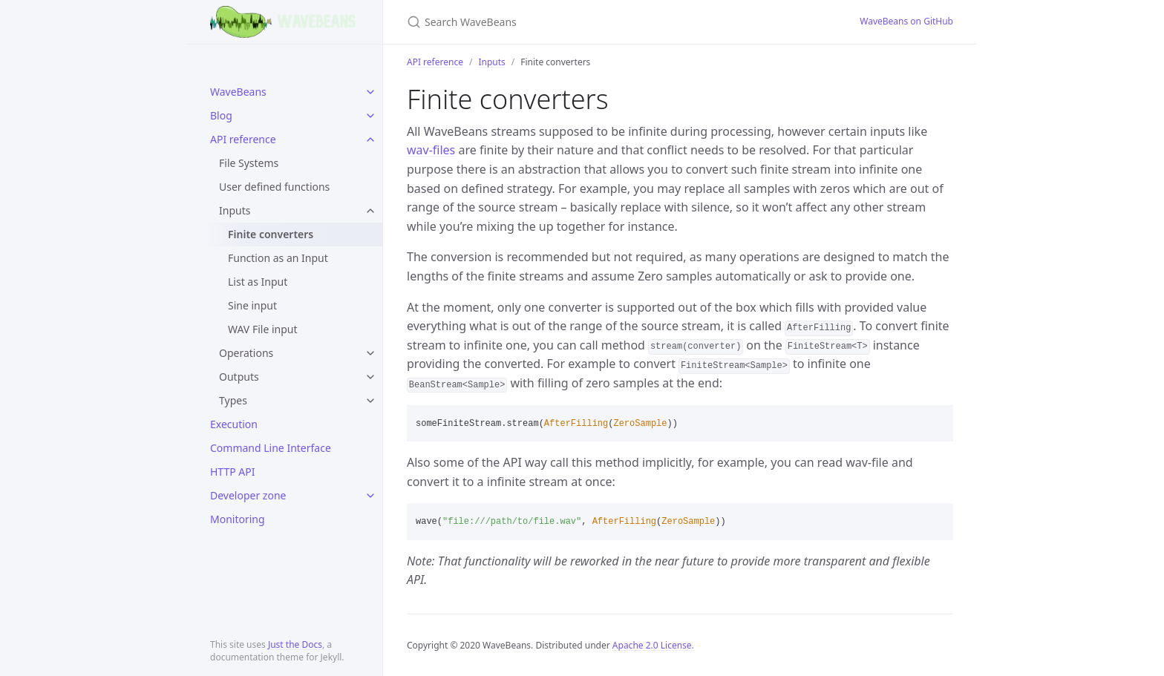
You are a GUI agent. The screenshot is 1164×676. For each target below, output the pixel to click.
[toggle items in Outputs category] (370, 377)
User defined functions (274, 187)
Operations (246, 353)
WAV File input (263, 329)
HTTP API (232, 472)
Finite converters (270, 234)
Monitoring (237, 519)
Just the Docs (295, 644)
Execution (234, 424)
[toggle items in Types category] (370, 401)
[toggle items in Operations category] (370, 353)
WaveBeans (238, 92)
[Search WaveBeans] (582, 22)
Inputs (234, 210)
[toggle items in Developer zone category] (370, 496)
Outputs (239, 377)
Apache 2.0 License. (653, 645)
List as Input (257, 282)
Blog (221, 115)
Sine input (252, 305)
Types (233, 400)
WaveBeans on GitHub (906, 21)
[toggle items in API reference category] (370, 139)
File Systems (248, 163)
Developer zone (248, 495)
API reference (243, 139)
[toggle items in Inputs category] (370, 211)
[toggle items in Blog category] (370, 116)
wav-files (431, 150)
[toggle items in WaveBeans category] (370, 92)
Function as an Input (278, 258)
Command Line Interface (270, 448)
